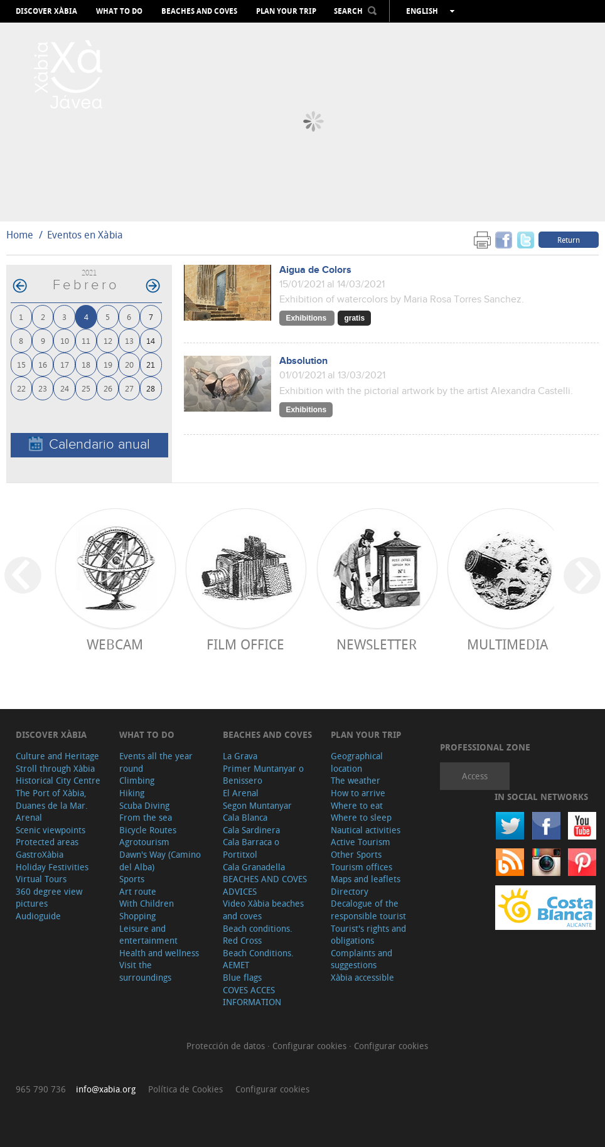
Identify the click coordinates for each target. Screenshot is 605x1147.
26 (108, 388)
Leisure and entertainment (148, 934)
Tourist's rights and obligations (368, 934)
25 (86, 388)
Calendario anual (89, 444)
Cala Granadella (254, 867)
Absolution (303, 361)
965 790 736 (41, 1089)
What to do (119, 11)
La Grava (240, 756)
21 (150, 364)
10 (64, 340)
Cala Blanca (245, 817)
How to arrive (358, 793)
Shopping (137, 916)
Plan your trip (286, 11)
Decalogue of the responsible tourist (368, 909)
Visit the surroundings (145, 971)
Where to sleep (361, 817)
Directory (349, 891)
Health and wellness (159, 953)
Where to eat (357, 805)
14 (150, 340)
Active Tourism (360, 842)
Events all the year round (156, 762)
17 (64, 364)
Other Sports (356, 854)
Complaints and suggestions (361, 959)
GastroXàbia (39, 854)
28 (150, 388)
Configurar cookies (310, 1046)
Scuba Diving (144, 805)
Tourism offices (361, 867)
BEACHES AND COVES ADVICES (265, 885)
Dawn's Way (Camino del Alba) (160, 860)
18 (86, 364)
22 (21, 388)
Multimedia (507, 644)
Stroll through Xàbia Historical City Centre (58, 774)
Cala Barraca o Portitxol (251, 848)
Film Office (245, 644)
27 (129, 388)
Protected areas (47, 842)
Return (568, 240)
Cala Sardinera (251, 830)
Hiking (131, 793)
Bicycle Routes (147, 830)
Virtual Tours (41, 879)
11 (86, 340)
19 (108, 364)
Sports (131, 879)
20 (129, 364)
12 (108, 340)
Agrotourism (144, 842)
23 (42, 388)
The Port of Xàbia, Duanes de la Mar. (52, 799)
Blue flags (242, 977)
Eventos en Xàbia (85, 235)
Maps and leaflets (365, 879)
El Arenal (241, 793)
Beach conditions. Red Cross (257, 934)
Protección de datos (226, 1046)
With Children (146, 903)
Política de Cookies (185, 1089)
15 (21, 364)
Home (19, 235)
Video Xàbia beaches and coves (263, 909)
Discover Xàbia (46, 11)
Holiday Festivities (52, 867)
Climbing (136, 780)
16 (42, 364)
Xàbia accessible (362, 977)
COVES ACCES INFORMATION (252, 996)
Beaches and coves (199, 11)
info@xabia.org (106, 1089)
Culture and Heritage (57, 756)
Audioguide (38, 916)
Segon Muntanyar (257, 805)
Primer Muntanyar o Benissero (263, 774)
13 (129, 340)
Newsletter (376, 644)
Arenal (29, 817)
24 (64, 388)
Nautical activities (365, 830)
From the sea (145, 817)
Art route (137, 891)
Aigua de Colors (315, 270)
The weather (355, 780)
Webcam (115, 644)
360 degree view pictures (49, 897)
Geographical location (357, 762)
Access (475, 776)
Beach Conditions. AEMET (258, 959)
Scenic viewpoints (50, 830)
